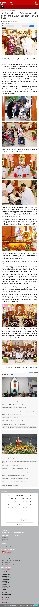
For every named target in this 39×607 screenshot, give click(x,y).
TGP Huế (4, 589)
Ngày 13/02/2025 (6, 23)
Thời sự (3, 10)
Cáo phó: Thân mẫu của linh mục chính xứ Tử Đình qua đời (14, 424)
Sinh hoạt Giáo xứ (11, 10)
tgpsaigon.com (5, 539)
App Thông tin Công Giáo (8, 549)
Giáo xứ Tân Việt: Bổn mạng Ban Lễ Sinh (10, 458)
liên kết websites (6, 567)
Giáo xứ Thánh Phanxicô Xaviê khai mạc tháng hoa (12, 404)
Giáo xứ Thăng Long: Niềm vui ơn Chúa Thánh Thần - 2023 (14, 481)
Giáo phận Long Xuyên (6, 577)
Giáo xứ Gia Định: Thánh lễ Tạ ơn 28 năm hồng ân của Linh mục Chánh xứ (17, 472)
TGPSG (34, 367)
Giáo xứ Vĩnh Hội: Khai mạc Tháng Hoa (10, 417)
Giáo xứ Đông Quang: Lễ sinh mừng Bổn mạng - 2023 (13, 465)
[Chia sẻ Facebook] (31, 26)
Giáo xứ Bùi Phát (25, 26)
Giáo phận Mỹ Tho (5, 579)
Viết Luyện (15, 21)
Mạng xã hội (5, 543)
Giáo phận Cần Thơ (6, 574)
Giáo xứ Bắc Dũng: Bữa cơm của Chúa (10, 485)
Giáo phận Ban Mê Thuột (7, 591)
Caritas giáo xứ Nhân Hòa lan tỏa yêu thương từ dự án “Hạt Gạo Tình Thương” (18, 410)
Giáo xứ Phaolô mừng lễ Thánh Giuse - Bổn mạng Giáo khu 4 (14, 407)
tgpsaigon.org (5, 540)
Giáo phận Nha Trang (6, 594)
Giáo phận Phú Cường (6, 582)
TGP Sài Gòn (4, 571)
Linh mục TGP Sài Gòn (7, 530)
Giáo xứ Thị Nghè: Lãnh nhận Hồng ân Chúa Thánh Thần (13, 475)
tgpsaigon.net (5, 537)
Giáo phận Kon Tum (6, 596)
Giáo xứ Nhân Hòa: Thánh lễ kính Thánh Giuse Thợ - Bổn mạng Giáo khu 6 (17, 398)
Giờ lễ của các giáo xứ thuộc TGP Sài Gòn (13, 532)
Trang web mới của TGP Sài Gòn (10, 535)
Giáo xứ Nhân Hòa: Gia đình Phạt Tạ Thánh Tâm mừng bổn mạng (15, 455)
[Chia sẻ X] (4, 28)
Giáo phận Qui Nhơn (6, 597)
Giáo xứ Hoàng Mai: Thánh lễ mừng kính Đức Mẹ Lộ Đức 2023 (15, 478)
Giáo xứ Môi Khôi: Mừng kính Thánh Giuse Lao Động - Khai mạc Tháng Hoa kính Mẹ (19, 427)
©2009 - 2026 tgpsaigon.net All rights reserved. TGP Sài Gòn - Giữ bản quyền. (19, 605)
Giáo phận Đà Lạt (5, 576)
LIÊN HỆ (3, 557)
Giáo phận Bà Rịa (5, 572)
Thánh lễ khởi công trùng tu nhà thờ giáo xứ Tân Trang (13, 401)
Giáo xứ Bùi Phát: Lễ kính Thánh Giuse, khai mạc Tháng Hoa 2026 (15, 420)
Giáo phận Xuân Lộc (6, 586)
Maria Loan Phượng (6, 21)
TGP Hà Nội (4, 601)
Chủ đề (4, 25)
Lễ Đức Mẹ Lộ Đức (10, 26)
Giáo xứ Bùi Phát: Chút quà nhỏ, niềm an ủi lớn (11, 414)
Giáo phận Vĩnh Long (6, 584)
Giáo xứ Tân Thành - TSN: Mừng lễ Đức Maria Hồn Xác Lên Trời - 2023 (16, 468)
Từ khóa (19, 25)
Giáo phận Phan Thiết (6, 581)
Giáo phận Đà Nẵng (6, 592)
